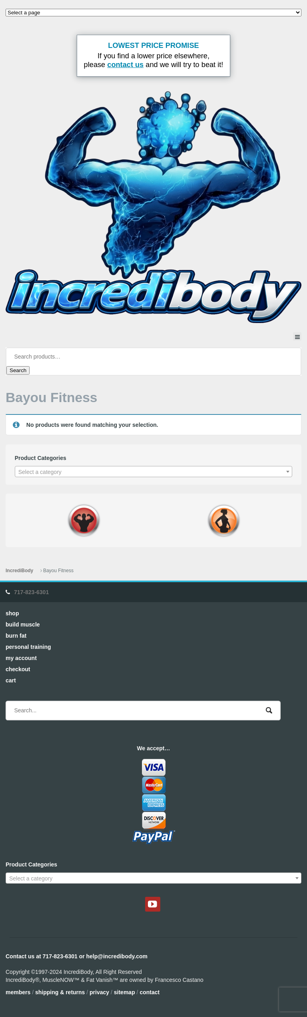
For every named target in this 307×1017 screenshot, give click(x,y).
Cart (11, 680)
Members (18, 992)
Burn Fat (16, 635)
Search (18, 370)
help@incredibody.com (117, 956)
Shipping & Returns (60, 992)
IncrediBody (19, 570)
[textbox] (153, 472)
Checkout (18, 669)
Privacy (99, 992)
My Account (21, 658)
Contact (149, 992)
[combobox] (154, 471)
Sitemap (124, 992)
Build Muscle (23, 624)
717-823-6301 (31, 592)
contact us (125, 65)
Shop (12, 613)
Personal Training (28, 647)
